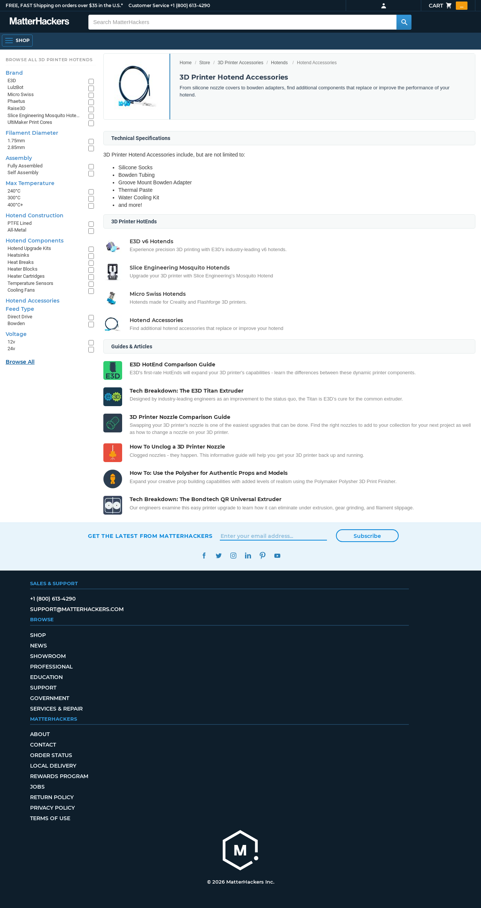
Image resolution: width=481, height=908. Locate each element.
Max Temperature (30, 183)
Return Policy (52, 797)
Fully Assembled (25, 166)
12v (11, 342)
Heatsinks (18, 255)
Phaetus (16, 101)
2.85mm (16, 147)
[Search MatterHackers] (403, 22)
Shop (38, 635)
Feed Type (20, 309)
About (40, 734)
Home (186, 62)
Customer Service (149, 5)
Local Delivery (53, 765)
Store (204, 62)
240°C (14, 191)
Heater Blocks (23, 269)
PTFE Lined (20, 223)
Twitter (218, 555)
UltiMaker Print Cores (30, 122)
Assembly (19, 158)
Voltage (16, 334)
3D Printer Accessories (240, 62)
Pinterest (262, 555)
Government (49, 698)
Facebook (203, 555)
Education (46, 677)
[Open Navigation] (17, 41)
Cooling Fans (21, 290)
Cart (448, 6)
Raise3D (17, 108)
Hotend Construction (35, 215)
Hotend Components (35, 240)
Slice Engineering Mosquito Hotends (44, 115)
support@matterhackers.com (77, 609)
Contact (43, 744)
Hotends (279, 62)
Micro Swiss (21, 94)
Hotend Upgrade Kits (29, 248)
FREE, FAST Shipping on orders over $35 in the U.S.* (64, 5)
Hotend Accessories (32, 300)
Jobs (37, 786)
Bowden (16, 323)
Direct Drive (20, 316)
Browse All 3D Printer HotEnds (49, 59)
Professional (51, 666)
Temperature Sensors (30, 283)
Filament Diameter (32, 132)
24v (11, 348)
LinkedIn (247, 555)
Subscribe (367, 536)
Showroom (48, 656)
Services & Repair (56, 708)
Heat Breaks (21, 262)
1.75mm (16, 140)
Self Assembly (23, 172)
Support (43, 687)
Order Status (51, 755)
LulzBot (15, 87)
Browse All (20, 361)
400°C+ (15, 205)
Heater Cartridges (26, 276)
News (38, 645)
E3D (12, 80)
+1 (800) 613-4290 (190, 5)
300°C (14, 197)
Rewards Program (59, 776)
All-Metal (17, 230)
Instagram (233, 555)
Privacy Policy (52, 807)
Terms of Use (50, 818)
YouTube (277, 555)
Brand (14, 72)
